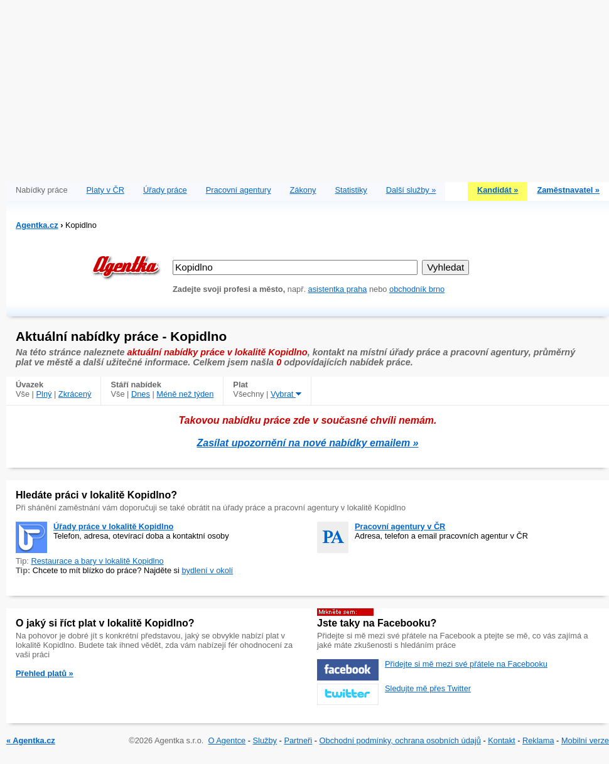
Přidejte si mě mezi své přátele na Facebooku (466, 664)
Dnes (140, 394)
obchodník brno (417, 289)
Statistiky (351, 190)
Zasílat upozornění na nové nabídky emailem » (308, 443)
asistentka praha (337, 289)
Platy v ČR (105, 190)
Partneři (298, 740)
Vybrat (286, 394)
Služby (265, 740)
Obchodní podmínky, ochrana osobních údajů (400, 740)
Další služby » (411, 190)
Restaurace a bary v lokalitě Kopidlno (97, 561)
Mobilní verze (585, 740)
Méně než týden (184, 394)
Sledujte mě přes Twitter (428, 688)
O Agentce (226, 740)
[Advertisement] (307, 88)
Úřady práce (165, 190)
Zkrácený (75, 394)
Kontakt (501, 740)
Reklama (538, 740)
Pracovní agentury (238, 190)
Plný (44, 394)
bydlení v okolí (207, 570)
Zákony (303, 190)
